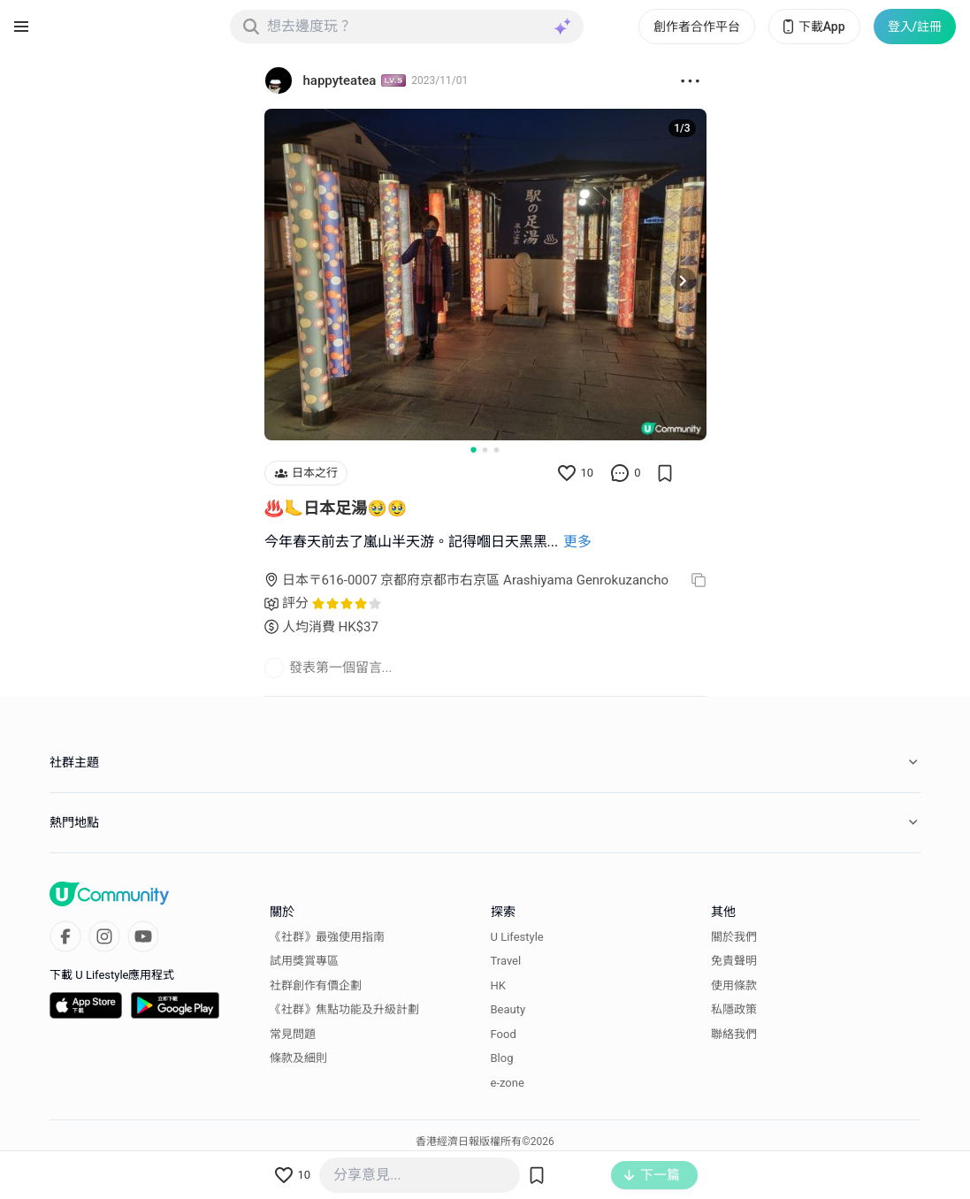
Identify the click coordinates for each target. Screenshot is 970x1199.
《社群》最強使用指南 (327, 936)
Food (503, 1034)
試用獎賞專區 (304, 960)
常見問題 (293, 1034)
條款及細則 (298, 1058)
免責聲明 (734, 960)
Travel (506, 960)
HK (498, 985)
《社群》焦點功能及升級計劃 (344, 1009)
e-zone (507, 1082)
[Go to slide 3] (496, 449)
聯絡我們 (734, 1034)
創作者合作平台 (696, 26)
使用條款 (734, 985)
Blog (502, 1058)
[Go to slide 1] (473, 449)
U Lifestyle (517, 936)
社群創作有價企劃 (316, 985)
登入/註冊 (915, 26)
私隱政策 (734, 1009)
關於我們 (734, 936)
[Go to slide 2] (485, 449)
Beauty (508, 1009)
